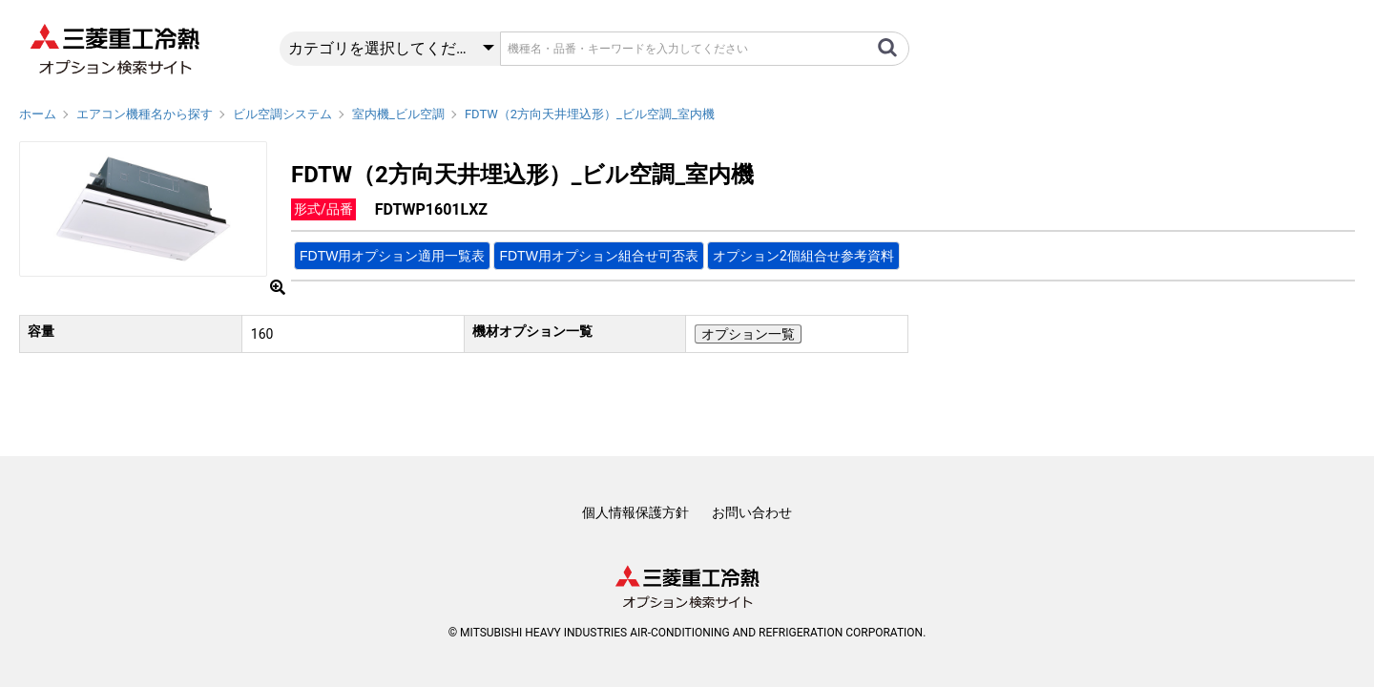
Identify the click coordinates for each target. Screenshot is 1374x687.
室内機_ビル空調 (398, 114)
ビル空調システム (282, 114)
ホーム (37, 114)
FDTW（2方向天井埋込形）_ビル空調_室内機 (590, 114)
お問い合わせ (752, 512)
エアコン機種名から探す (144, 114)
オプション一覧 (748, 334)
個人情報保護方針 (635, 512)
